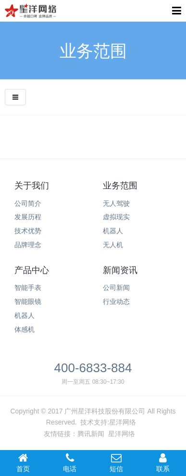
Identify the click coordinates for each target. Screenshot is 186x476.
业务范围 (120, 185)
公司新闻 (116, 287)
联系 (162, 462)
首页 (23, 462)
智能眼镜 (27, 301)
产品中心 (31, 270)
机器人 (24, 315)
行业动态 (116, 301)
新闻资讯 (120, 270)
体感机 (24, 329)
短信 (116, 462)
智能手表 (27, 287)
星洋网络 (122, 422)
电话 (70, 462)
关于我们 (31, 185)
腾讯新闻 (90, 434)
